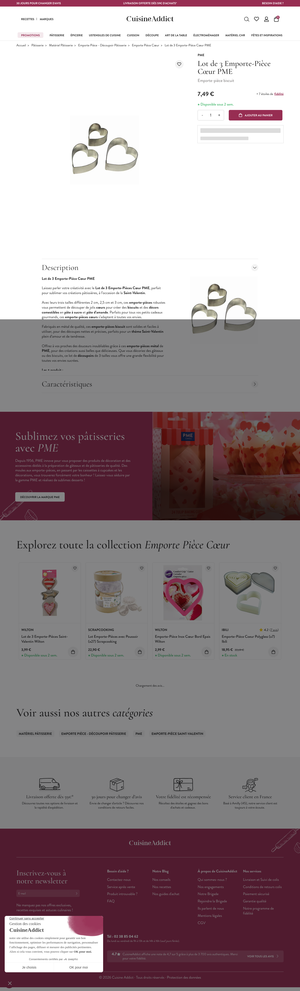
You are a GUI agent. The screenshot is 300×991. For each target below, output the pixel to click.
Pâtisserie (37, 45)
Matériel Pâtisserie (61, 45)
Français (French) (34, 940)
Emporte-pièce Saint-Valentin (177, 734)
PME (138, 734)
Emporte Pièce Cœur (145, 45)
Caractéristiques (150, 384)
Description (150, 267)
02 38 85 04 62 (126, 936)
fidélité (279, 94)
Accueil (21, 45)
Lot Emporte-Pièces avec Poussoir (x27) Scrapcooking (113, 639)
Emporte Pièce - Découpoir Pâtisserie (102, 45)
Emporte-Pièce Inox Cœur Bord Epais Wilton (182, 639)
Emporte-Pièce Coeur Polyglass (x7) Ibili (248, 639)
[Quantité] (210, 115)
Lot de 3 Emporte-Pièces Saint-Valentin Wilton (44, 639)
